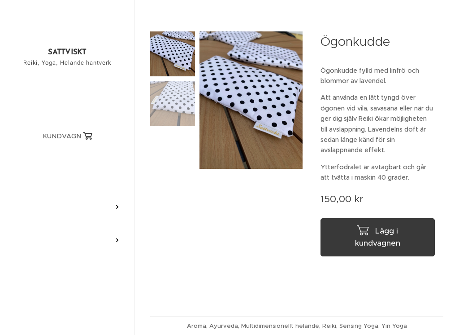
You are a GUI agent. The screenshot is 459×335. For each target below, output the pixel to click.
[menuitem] (67, 164)
